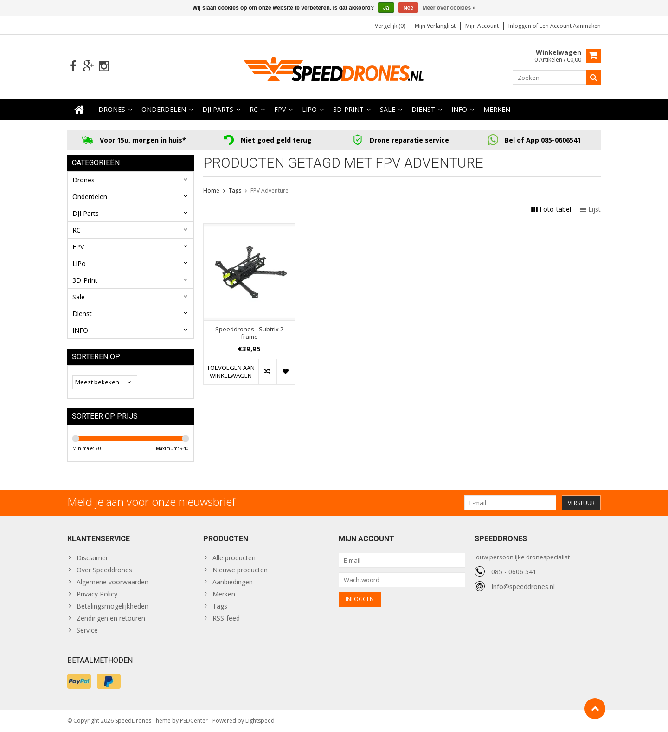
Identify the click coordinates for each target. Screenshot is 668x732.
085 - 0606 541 (513, 571)
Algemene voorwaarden (112, 581)
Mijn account (482, 26)
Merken (496, 109)
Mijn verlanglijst (435, 26)
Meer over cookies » (449, 8)
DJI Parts (217, 109)
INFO (459, 109)
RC (254, 109)
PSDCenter (194, 721)
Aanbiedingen (232, 581)
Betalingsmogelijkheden (112, 606)
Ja (386, 8)
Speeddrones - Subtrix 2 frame (249, 333)
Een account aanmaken (570, 26)
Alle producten (234, 557)
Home (211, 190)
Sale (387, 109)
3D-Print (348, 109)
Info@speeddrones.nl (523, 586)
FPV (280, 109)
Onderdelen (163, 109)
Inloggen (520, 26)
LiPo (309, 109)
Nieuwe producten (240, 569)
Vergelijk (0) (390, 26)
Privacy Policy (97, 593)
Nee (408, 8)
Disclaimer (92, 557)
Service (87, 630)
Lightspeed (260, 721)
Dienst (423, 109)
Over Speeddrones (104, 569)
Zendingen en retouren (111, 618)
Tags (235, 190)
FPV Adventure (269, 190)
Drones (111, 109)
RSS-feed (226, 618)
